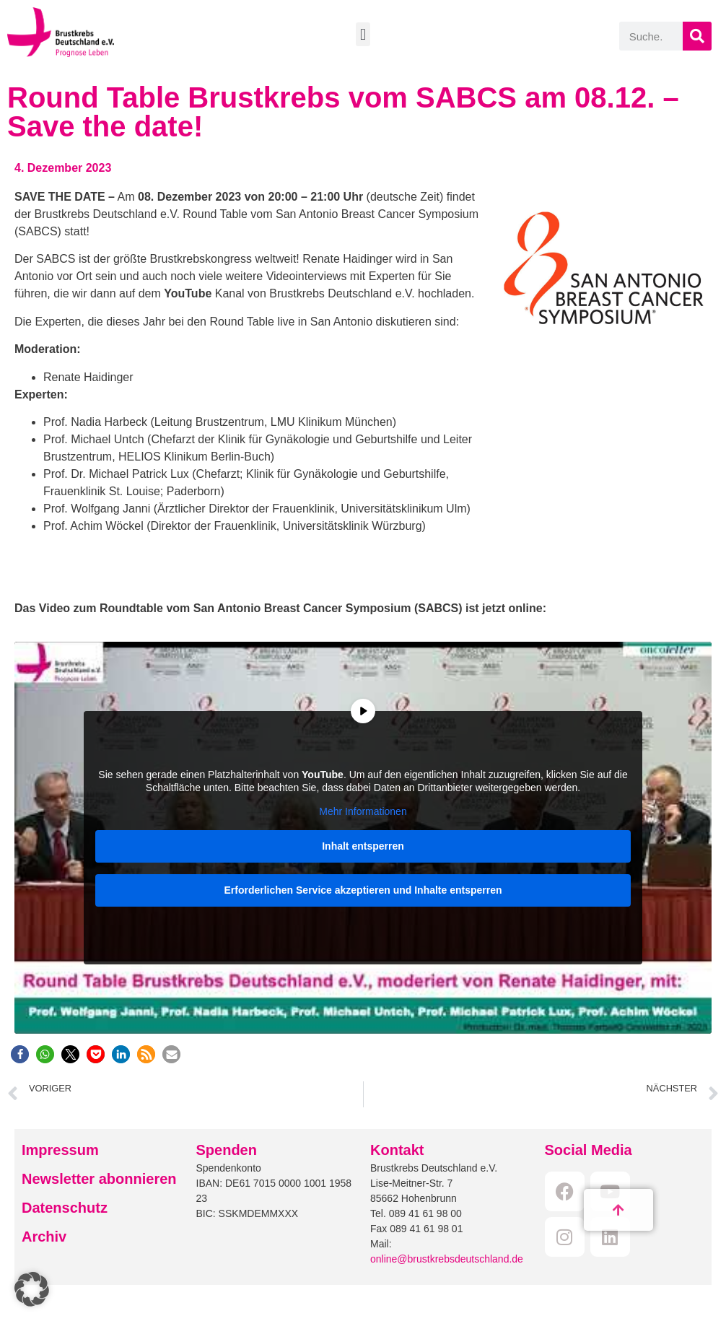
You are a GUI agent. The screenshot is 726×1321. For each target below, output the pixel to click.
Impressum (60, 1150)
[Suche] (697, 36)
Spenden (226, 1150)
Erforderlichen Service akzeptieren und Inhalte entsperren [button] (363, 890)
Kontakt (397, 1150)
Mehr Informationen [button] (362, 812)
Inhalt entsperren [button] (363, 846)
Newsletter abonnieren (99, 1179)
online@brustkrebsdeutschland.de (446, 1259)
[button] (362, 34)
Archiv (44, 1236)
